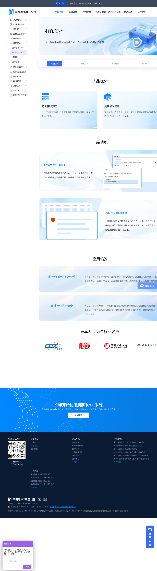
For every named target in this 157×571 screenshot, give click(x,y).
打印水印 (16, 62)
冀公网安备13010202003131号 (20, 507)
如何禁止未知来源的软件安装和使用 (128, 446)
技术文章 (34, 449)
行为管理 (87, 12)
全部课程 (117, 462)
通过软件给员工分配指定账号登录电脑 (129, 442)
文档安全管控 (77, 452)
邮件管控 (75, 449)
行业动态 (34, 442)
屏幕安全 (75, 455)
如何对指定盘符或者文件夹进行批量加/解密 (131, 455)
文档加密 (73, 12)
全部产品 (75, 462)
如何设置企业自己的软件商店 (125, 449)
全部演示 (34, 487)
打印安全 (75, 459)
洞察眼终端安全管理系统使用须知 (63, 507)
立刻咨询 (78, 415)
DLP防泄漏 (100, 12)
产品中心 (59, 12)
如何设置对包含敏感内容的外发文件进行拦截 (131, 459)
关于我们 (142, 12)
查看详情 (96, 3)
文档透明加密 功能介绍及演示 (42, 484)
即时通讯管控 (77, 446)
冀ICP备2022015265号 (41, 507)
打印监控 (18, 48)
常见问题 (34, 446)
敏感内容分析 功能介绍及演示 (42, 478)
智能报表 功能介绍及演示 (41, 481)
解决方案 (128, 12)
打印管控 (18, 52)
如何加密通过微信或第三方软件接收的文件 (130, 452)
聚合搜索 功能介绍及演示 (41, 474)
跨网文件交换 (114, 12)
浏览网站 (75, 442)
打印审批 (16, 57)
